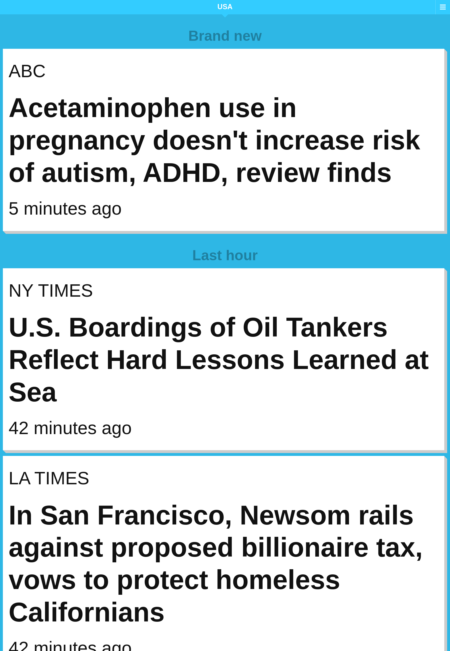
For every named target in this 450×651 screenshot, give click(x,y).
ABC (27, 71)
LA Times (49, 478)
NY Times (51, 290)
